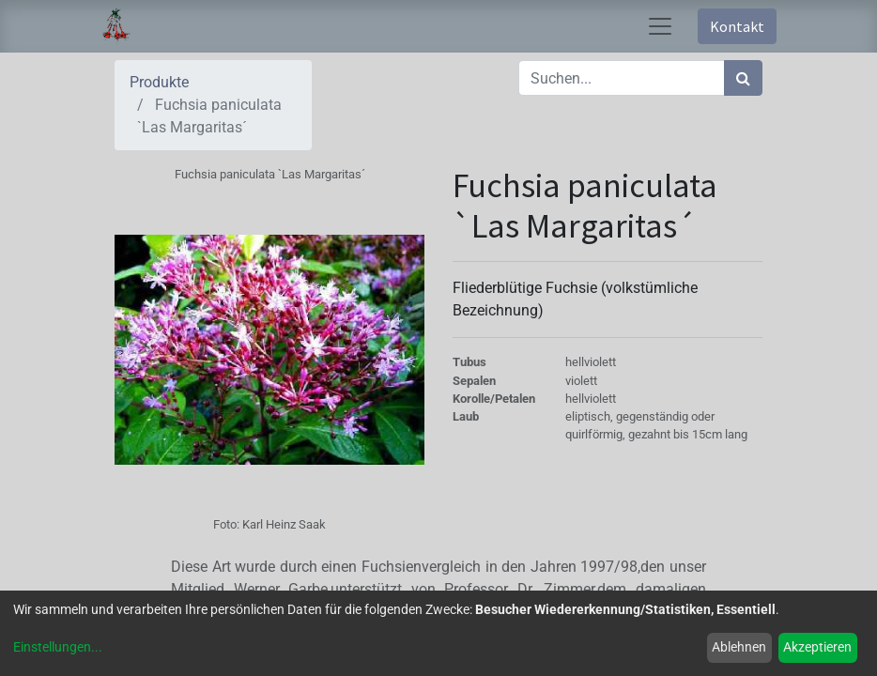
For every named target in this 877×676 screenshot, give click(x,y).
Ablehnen (739, 646)
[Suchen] (743, 78)
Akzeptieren (817, 646)
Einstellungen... (57, 646)
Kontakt (737, 26)
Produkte (159, 82)
